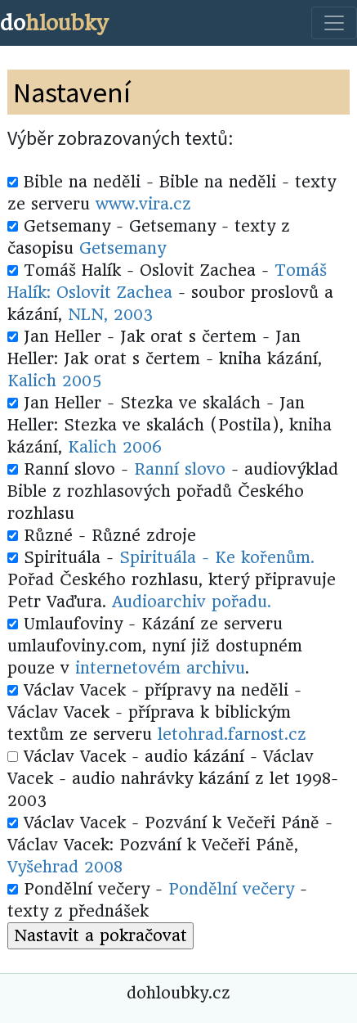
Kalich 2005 (54, 381)
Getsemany (122, 248)
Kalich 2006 (115, 447)
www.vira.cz (143, 204)
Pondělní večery (231, 889)
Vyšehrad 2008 (65, 867)
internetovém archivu (160, 668)
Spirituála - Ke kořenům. (217, 557)
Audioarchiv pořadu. (191, 602)
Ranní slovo (179, 469)
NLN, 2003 (110, 314)
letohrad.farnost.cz (232, 734)
